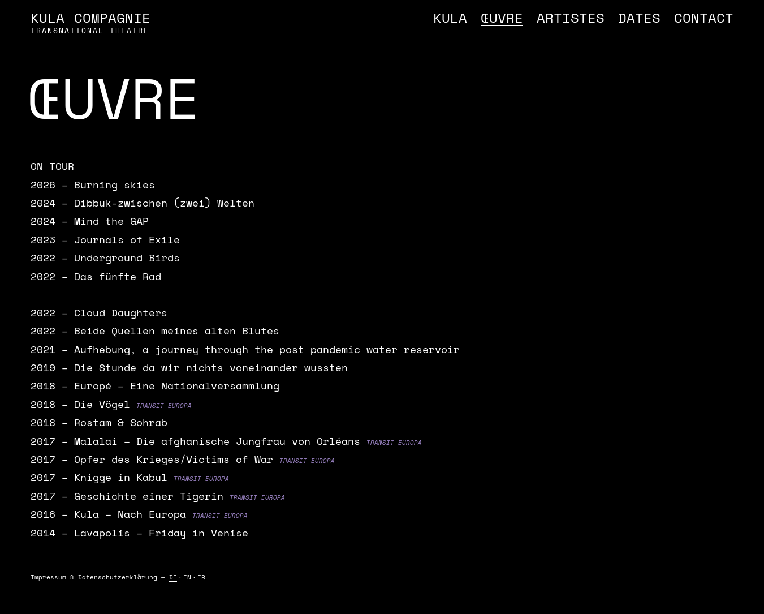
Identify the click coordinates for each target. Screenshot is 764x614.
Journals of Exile (127, 239)
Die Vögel (102, 404)
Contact (703, 17)
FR (201, 577)
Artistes (571, 17)
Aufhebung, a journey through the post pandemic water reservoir (267, 349)
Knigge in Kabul (120, 477)
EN (187, 577)
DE (173, 577)
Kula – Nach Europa (130, 513)
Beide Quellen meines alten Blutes (176, 330)
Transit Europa (164, 405)
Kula (450, 17)
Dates (639, 17)
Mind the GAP (111, 220)
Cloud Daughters (120, 312)
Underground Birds (127, 257)
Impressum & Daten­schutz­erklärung (94, 577)
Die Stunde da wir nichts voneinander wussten (211, 367)
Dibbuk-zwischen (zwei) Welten (164, 202)
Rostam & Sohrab (120, 422)
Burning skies (114, 184)
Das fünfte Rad (117, 276)
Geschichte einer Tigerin (148, 495)
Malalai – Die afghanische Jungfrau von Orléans (217, 440)
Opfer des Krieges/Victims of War (173, 459)
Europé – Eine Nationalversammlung (176, 385)
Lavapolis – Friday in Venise (161, 532)
